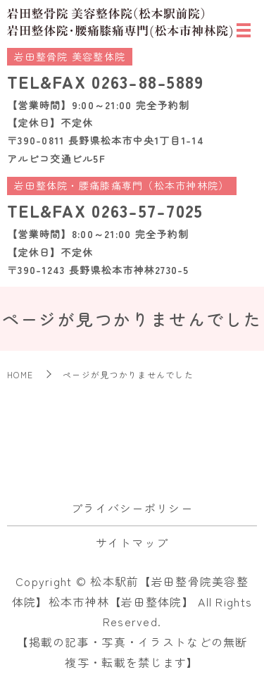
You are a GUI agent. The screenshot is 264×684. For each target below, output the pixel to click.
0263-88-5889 (147, 81)
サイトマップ (132, 542)
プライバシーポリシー (132, 507)
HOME (20, 374)
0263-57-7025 (147, 210)
